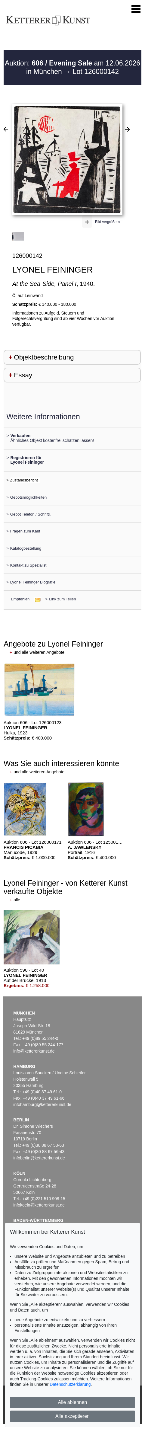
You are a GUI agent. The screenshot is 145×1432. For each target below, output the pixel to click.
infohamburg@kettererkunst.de (42, 1104)
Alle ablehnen (72, 1402)
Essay (23, 375)
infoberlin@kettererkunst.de (39, 1158)
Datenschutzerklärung (70, 1384)
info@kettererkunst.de (33, 1051)
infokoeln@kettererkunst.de (39, 1205)
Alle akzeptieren (72, 1416)
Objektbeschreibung (44, 357)
